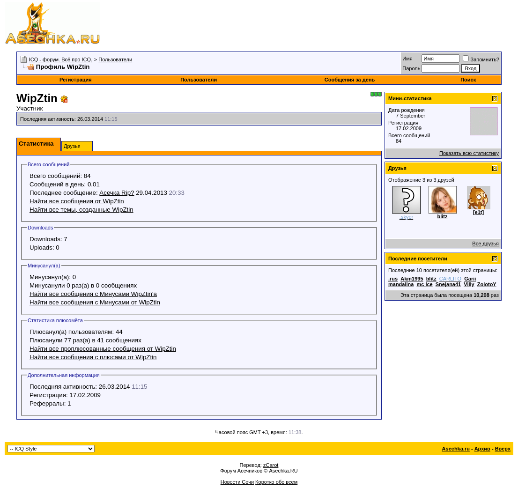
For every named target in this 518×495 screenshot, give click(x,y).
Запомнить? (481, 59)
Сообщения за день (350, 79)
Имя (407, 58)
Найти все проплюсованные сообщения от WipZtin (103, 348)
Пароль (411, 68)
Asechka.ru (456, 448)
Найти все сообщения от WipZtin (77, 201)
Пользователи (115, 59)
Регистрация (75, 79)
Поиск (468, 79)
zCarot (270, 465)
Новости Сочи (237, 482)
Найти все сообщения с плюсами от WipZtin (93, 357)
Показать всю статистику (469, 153)
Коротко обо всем (276, 482)
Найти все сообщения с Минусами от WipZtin (95, 302)
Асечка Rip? (116, 192)
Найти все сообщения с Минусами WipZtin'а (93, 293)
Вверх (503, 448)
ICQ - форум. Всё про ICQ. (60, 59)
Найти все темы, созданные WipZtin (81, 209)
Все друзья (485, 243)
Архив (482, 448)
